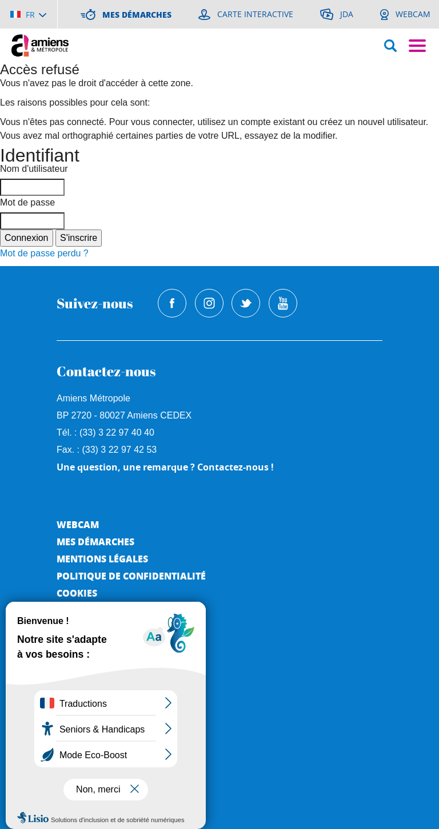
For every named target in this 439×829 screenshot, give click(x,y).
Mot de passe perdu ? (44, 253)
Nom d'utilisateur (34, 169)
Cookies (77, 592)
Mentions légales (102, 558)
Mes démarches (95, 541)
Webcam (78, 524)
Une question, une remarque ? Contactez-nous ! (165, 467)
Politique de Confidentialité (131, 575)
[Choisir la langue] (28, 14)
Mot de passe (27, 202)
